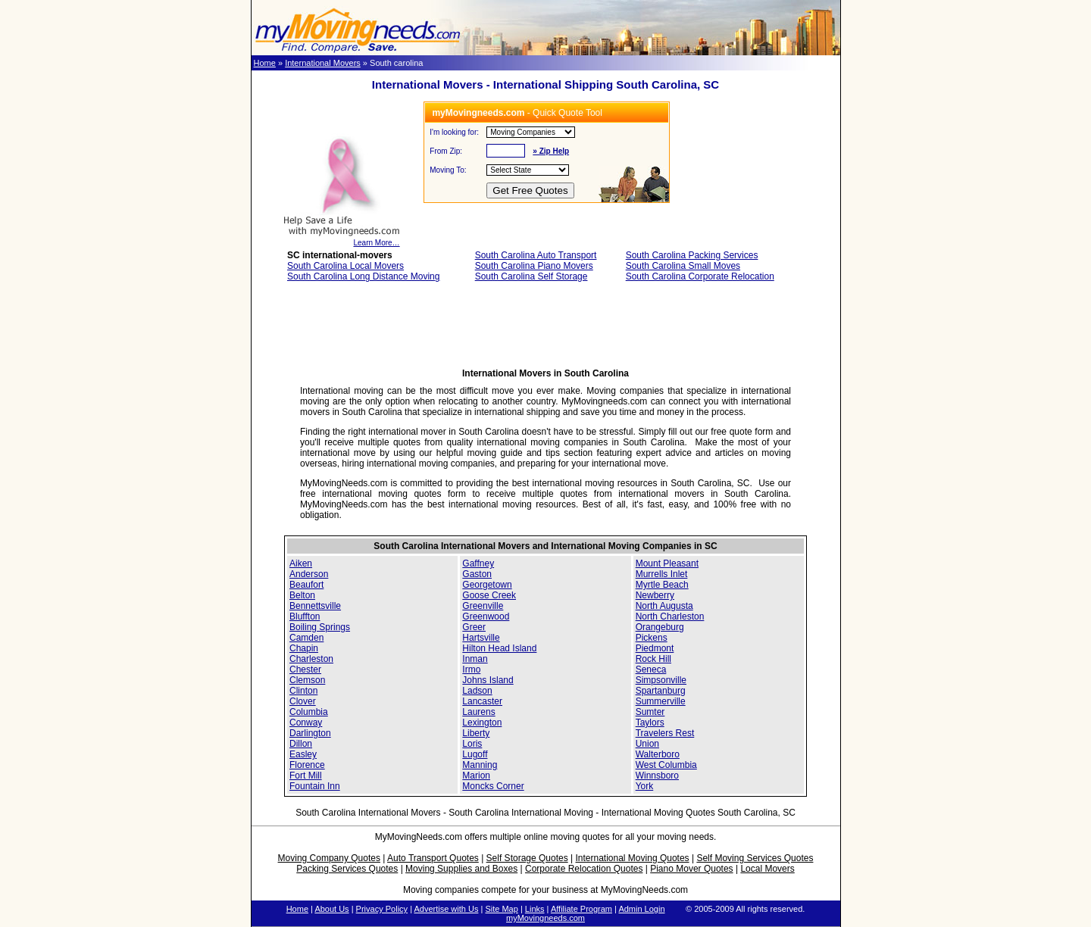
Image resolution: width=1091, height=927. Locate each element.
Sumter (650, 712)
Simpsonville (661, 680)
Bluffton (304, 616)
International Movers (323, 62)
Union (647, 743)
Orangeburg (660, 627)
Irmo (471, 669)
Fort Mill (305, 775)
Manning (479, 765)
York (645, 786)
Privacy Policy (382, 908)
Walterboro (658, 754)
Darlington (310, 733)
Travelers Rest (665, 733)
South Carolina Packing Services (692, 255)
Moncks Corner (493, 786)
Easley (303, 754)
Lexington (482, 722)
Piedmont (655, 648)
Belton (302, 595)
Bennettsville (315, 606)
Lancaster (482, 701)
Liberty (475, 733)
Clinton (303, 690)
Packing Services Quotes (347, 868)
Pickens (651, 637)
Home (265, 62)
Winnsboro (657, 775)
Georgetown (486, 584)
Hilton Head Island (499, 648)
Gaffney (478, 563)
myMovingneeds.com (545, 917)
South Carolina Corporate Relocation (700, 276)
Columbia (308, 712)
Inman (474, 659)
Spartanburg (661, 690)
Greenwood (485, 616)
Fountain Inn (314, 786)
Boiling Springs (319, 627)
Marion (476, 775)
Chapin (303, 648)
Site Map (501, 908)
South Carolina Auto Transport (536, 255)
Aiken (300, 563)
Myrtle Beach (662, 584)
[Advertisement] (545, 329)
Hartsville (480, 637)
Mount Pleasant (667, 563)
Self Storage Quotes (527, 858)
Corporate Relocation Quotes (583, 868)
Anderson (308, 574)
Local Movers (767, 868)
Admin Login (641, 908)
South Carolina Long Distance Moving (363, 276)
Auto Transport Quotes (433, 858)
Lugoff (474, 754)
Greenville (482, 606)
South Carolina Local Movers (345, 266)
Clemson (307, 680)
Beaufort (306, 584)
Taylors (650, 722)
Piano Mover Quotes (691, 868)
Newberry (655, 595)
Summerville (661, 701)
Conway (305, 722)
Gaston (477, 574)
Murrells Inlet (662, 574)
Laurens (478, 712)
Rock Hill (653, 659)
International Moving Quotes (632, 858)
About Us (331, 908)
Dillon (300, 743)
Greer (474, 627)
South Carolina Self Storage (531, 276)
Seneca (651, 669)
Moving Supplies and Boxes (461, 868)
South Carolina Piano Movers (534, 266)
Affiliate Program (581, 908)
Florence (307, 765)
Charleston (311, 659)
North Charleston (670, 616)
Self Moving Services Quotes (754, 858)
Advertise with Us (446, 908)
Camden (306, 637)
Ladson (477, 690)
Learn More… (341, 239)
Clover (302, 701)
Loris (472, 743)
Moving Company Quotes (329, 858)
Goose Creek (489, 595)
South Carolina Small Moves (683, 266)
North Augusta (664, 606)
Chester (305, 669)
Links (535, 908)
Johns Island (487, 680)
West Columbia (666, 765)
